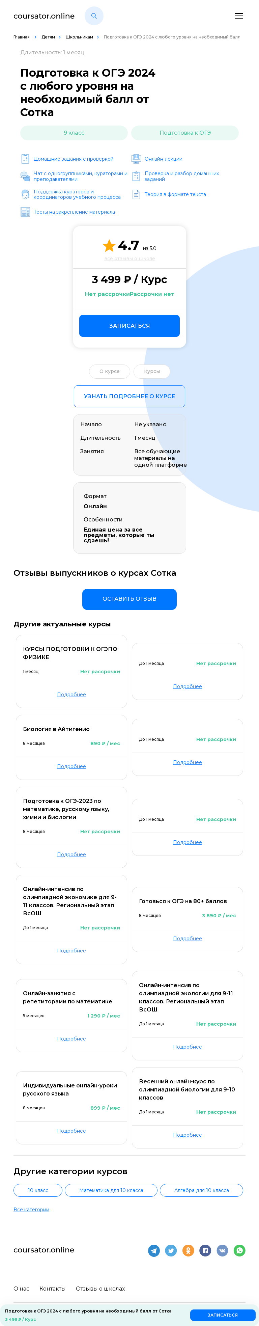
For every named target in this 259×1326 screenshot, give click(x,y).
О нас (21, 1287)
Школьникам (79, 36)
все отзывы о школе (129, 258)
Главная (22, 36)
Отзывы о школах (100, 1287)
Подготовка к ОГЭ (185, 133)
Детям (48, 36)
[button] (94, 15)
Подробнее (71, 695)
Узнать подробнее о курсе (129, 396)
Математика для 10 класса (111, 1190)
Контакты (52, 1287)
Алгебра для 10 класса (201, 1190)
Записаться (129, 326)
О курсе (109, 371)
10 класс (38, 1190)
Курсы (152, 371)
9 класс (74, 133)
